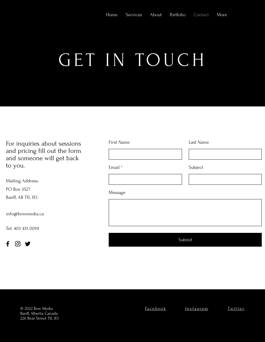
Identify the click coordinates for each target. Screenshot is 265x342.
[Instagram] (17, 243)
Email (114, 167)
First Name (119, 142)
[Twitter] (27, 243)
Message (117, 192)
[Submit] (185, 240)
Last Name (199, 142)
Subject (196, 167)
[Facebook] (7, 243)
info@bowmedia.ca (25, 213)
